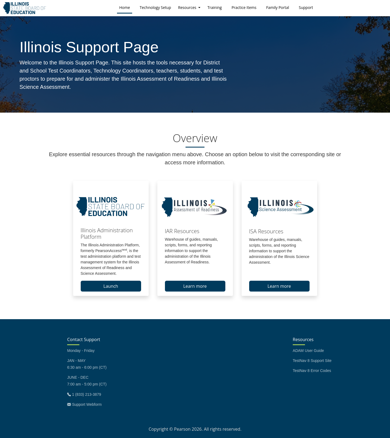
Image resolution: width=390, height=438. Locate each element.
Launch (110, 286)
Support (306, 7)
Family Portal (277, 7)
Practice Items (244, 7)
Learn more (195, 286)
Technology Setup (155, 7)
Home (125, 7)
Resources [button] (187, 7)
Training (214, 7)
